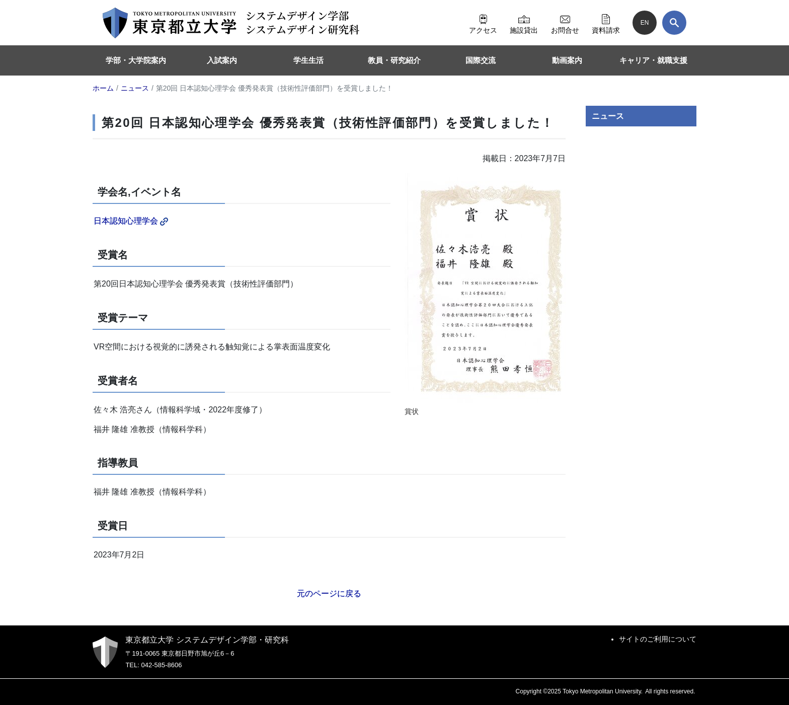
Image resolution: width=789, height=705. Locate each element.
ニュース (608, 116)
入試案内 (222, 60)
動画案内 (567, 60)
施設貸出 (524, 23)
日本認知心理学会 (131, 221)
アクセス (483, 23)
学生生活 (308, 60)
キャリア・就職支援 (653, 60)
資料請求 (606, 23)
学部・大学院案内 (136, 60)
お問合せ (565, 23)
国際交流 (480, 60)
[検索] (674, 23)
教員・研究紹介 (394, 60)
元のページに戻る (329, 593)
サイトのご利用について (657, 639)
